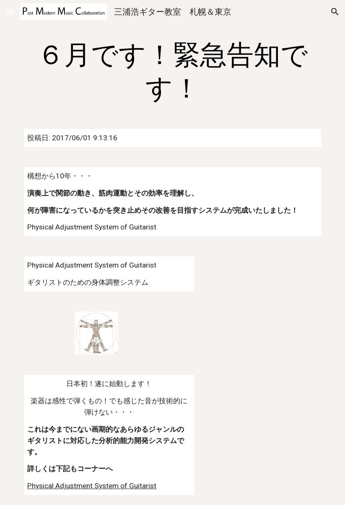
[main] (172, 72)
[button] (10, 11)
